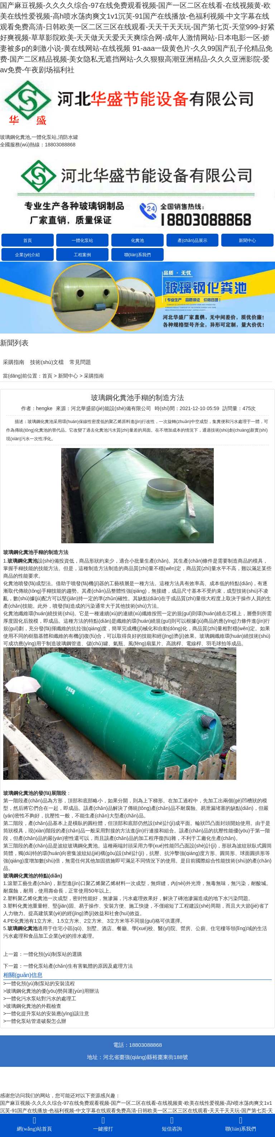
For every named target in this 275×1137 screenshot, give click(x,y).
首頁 (27, 240)
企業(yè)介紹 (27, 254)
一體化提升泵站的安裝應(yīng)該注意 (47, 1013)
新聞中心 (247, 240)
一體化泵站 (82, 240)
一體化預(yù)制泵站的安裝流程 (40, 983)
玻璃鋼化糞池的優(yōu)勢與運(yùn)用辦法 (52, 991)
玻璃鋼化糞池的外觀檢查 (33, 1006)
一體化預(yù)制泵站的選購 (52, 954)
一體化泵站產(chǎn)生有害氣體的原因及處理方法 (78, 966)
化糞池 (137, 240)
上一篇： (13, 954)
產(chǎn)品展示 (192, 240)
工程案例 (82, 254)
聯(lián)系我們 (137, 254)
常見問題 (80, 362)
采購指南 (13, 362)
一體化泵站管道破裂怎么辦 (36, 1021)
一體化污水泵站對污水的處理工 (41, 998)
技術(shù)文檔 (47, 362)
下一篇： (13, 966)
